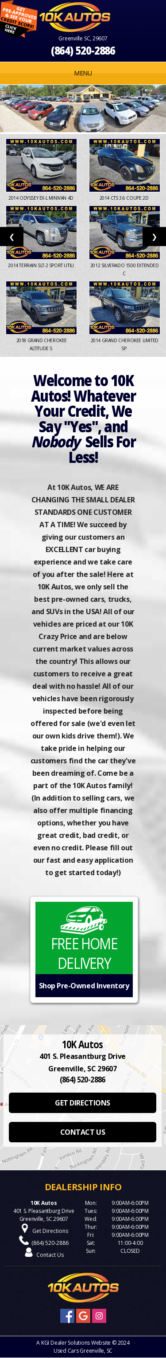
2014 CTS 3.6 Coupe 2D (125, 198)
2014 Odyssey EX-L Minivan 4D (41, 198)
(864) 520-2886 (83, 50)
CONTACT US (82, 1132)
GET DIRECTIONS (82, 1103)
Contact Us (50, 1255)
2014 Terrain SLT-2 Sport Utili (41, 265)
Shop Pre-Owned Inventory (84, 986)
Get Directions (50, 1231)
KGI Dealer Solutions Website (76, 1342)
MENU (83, 73)
